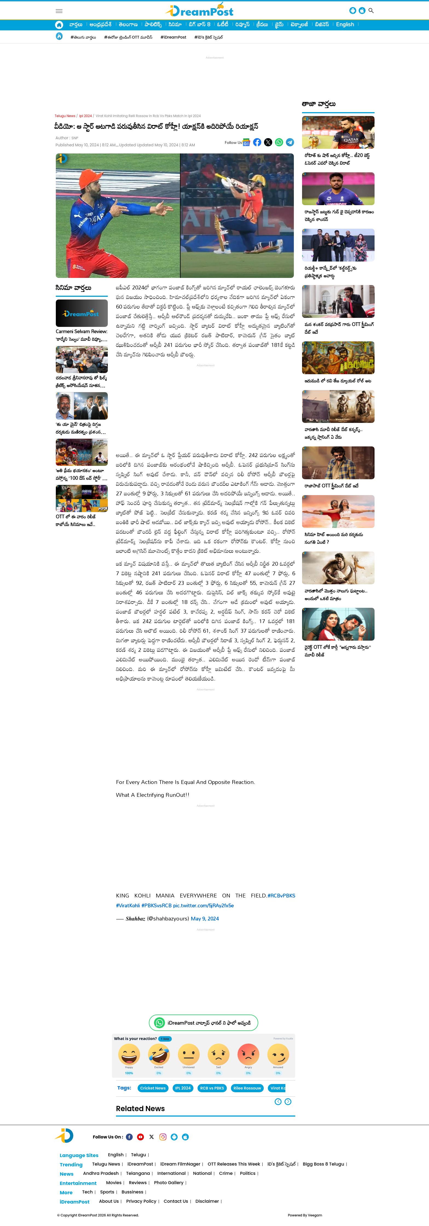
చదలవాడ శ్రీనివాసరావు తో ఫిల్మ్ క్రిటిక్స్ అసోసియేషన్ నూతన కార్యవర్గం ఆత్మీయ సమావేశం (81, 381)
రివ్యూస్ (243, 24)
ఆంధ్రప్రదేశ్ (101, 24)
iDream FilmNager (180, 1164)
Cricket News (153, 1088)
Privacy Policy (141, 1201)
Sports (107, 1192)
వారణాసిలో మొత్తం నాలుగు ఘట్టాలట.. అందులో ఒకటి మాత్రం (336, 594)
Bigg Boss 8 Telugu (323, 1164)
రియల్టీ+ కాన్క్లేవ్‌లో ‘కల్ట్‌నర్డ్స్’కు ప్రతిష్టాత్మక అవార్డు (330, 271)
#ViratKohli (128, 905)
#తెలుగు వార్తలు (83, 37)
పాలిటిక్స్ (153, 24)
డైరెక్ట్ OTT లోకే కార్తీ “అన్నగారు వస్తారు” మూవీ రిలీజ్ (338, 651)
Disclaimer (207, 1201)
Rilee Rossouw (247, 1088)
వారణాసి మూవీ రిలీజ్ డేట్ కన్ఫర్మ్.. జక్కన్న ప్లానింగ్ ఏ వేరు (334, 433)
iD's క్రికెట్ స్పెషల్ (281, 1164)
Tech (87, 1192)
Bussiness (132, 1192)
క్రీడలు (262, 24)
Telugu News (65, 116)
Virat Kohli (281, 1088)
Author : (67, 138)
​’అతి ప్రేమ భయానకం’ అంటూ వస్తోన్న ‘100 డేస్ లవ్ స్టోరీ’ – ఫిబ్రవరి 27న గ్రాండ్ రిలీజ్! (81, 474)
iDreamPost (140, 1164)
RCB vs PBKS (212, 1088)
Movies (113, 1183)
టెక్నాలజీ (299, 24)
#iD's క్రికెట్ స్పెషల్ (209, 37)
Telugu (138, 1155)
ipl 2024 (85, 116)
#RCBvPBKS (281, 895)
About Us (109, 1201)
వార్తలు (76, 24)
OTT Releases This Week (234, 1164)
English (345, 24)
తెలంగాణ (128, 24)
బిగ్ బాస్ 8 (199, 24)
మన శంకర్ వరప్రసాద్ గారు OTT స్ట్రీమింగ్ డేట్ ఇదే (339, 328)
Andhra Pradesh (101, 1173)
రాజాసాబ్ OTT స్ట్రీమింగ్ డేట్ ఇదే (331, 485)
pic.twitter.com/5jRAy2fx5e (203, 905)
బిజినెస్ (322, 24)
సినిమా (175, 24)
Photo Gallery (168, 1183)
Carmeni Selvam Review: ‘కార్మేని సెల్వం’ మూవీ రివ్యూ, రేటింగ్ (82, 335)
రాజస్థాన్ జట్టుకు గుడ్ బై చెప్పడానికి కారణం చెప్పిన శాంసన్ (339, 215)
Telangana (138, 1173)
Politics (248, 1173)
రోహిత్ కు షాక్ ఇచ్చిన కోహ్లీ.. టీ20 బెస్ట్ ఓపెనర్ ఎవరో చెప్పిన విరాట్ (337, 159)
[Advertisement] (214, 72)
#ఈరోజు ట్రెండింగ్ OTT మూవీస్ (128, 37)
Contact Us (176, 1201)
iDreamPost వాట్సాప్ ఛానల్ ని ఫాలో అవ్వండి (209, 1022)
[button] (288, 1101)
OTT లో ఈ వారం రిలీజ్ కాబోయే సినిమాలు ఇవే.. (76, 520)
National (202, 1173)
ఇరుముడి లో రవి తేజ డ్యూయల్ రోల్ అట (338, 380)
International (171, 1173)
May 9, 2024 (205, 918)
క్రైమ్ (279, 24)
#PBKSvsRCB (156, 905)
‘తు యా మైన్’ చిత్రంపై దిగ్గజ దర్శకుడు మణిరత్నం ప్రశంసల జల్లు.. (79, 428)
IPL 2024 (183, 1088)
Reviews (138, 1183)
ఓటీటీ (222, 24)
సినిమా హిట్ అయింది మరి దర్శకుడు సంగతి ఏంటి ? (334, 538)
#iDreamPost (173, 37)
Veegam (315, 1215)
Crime (226, 1173)
